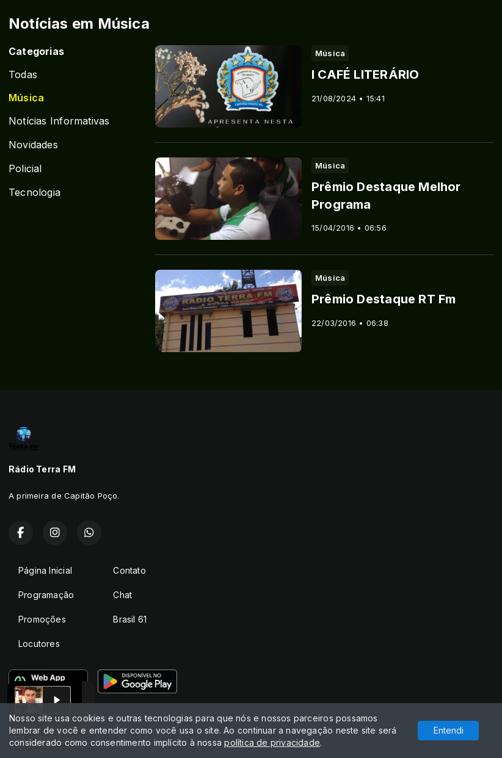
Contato (129, 570)
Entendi (449, 730)
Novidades (33, 145)
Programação (46, 595)
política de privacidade (272, 742)
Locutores (39, 643)
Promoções (42, 619)
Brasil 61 (130, 619)
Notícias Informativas (59, 121)
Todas (23, 75)
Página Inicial (45, 570)
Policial (25, 169)
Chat (122, 595)
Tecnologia (34, 192)
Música (26, 98)
